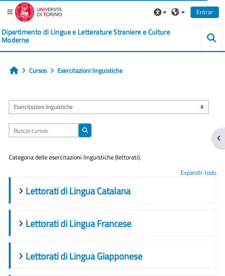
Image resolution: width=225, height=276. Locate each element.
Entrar (204, 11)
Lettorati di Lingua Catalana (78, 191)
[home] (94, 36)
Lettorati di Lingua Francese (78, 223)
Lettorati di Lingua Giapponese (84, 256)
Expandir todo (198, 172)
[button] (161, 12)
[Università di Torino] (38, 11)
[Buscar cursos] (44, 130)
